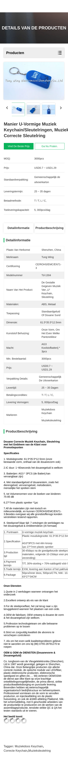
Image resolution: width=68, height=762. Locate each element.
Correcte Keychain (16, 750)
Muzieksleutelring (39, 750)
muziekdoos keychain (29, 746)
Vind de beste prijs (20, 146)
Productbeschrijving (50, 228)
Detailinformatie (19, 228)
